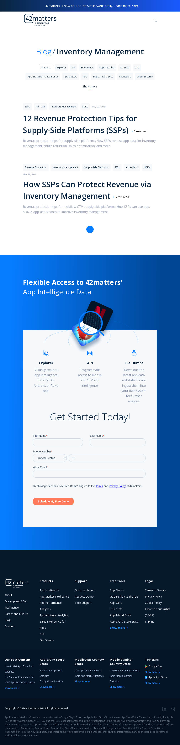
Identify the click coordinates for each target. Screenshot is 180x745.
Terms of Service (155, 590)
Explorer (61, 67)
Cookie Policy (153, 602)
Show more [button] (117, 627)
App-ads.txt (70, 76)
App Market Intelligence (54, 596)
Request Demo (84, 596)
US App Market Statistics (88, 670)
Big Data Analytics (103, 76)
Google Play (153, 666)
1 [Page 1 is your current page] (90, 229)
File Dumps (87, 67)
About (8, 595)
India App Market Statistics (89, 676)
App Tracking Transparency (43, 76)
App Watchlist (106, 67)
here (135, 6)
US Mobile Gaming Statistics (125, 670)
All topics (46, 67)
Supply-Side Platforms (96, 167)
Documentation (84, 590)
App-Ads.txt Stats (120, 615)
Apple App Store (156, 677)
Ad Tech (124, 67)
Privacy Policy (153, 596)
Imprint (149, 621)
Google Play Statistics (51, 681)
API (73, 67)
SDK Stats (116, 609)
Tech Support (83, 602)
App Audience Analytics (54, 615)
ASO (85, 76)
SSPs (27, 106)
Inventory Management (63, 106)
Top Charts (117, 590)
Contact (9, 626)
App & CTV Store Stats (124, 621)
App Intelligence (49, 590)
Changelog (125, 76)
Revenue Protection (35, 167)
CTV (137, 67)
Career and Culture (16, 614)
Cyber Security (145, 76)
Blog (43, 51)
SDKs (85, 106)
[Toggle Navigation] (155, 20)
